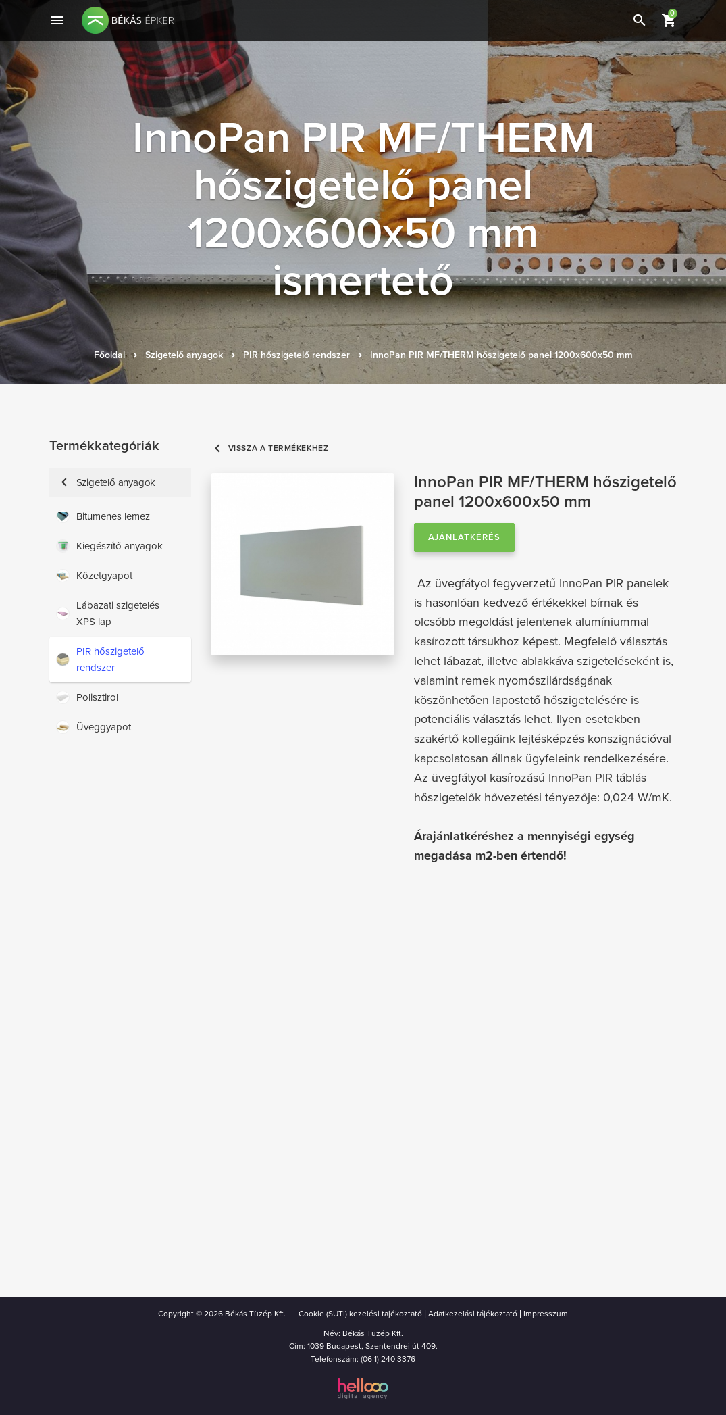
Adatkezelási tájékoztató (472, 1313)
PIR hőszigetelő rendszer (296, 355)
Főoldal (109, 355)
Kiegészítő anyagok (109, 546)
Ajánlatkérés (464, 537)
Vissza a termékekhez (270, 448)
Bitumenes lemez (103, 516)
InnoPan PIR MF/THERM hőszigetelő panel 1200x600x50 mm (501, 355)
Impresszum (545, 1313)
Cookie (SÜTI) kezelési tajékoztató (360, 1313)
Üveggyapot (93, 727)
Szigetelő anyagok (184, 355)
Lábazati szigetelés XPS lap (107, 613)
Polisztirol (87, 697)
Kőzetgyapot (94, 575)
